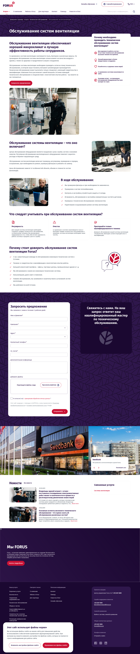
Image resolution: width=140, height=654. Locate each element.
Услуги (26, 19)
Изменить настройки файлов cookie (25, 645)
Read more (75, 503)
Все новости (28, 483)
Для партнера (34, 598)
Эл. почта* (14, 351)
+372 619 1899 (117, 593)
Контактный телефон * (18, 342)
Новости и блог (55, 598)
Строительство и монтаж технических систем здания (18, 615)
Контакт (53, 591)
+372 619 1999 (98, 603)
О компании (34, 591)
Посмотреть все (121, 467)
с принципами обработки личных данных (37, 398)
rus (131, 4)
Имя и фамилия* (16, 315)
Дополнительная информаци (21, 360)
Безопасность (13, 594)
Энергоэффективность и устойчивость (17, 610)
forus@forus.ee (99, 626)
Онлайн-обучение (56, 601)
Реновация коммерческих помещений (17, 619)
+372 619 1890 (98, 624)
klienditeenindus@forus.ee (102, 605)
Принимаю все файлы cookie (56, 645)
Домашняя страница (16, 19)
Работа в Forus (34, 594)
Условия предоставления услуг (37, 405)
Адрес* (13, 333)
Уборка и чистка (14, 606)
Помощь (53, 594)
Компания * (14, 324)
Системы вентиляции (102, 491)
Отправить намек (99, 636)
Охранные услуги (14, 591)
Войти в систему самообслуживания (105, 614)
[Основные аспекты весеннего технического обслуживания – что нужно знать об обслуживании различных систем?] (23, 514)
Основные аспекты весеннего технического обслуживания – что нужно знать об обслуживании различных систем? (57, 513)
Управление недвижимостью (14, 598)
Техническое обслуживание (38, 19)
